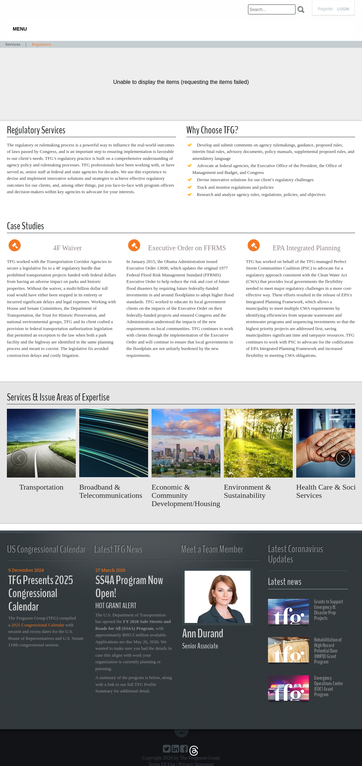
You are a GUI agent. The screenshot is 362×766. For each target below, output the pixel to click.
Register (325, 9)
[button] (343, 458)
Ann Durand (202, 633)
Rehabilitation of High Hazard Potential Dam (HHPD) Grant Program (305, 651)
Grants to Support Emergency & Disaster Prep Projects (305, 612)
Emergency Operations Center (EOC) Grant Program (305, 689)
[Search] (272, 9)
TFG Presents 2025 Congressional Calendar (40, 593)
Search (300, 9)
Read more (41, 450)
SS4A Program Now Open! (129, 587)
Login (343, 9)
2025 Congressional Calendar (37, 624)
